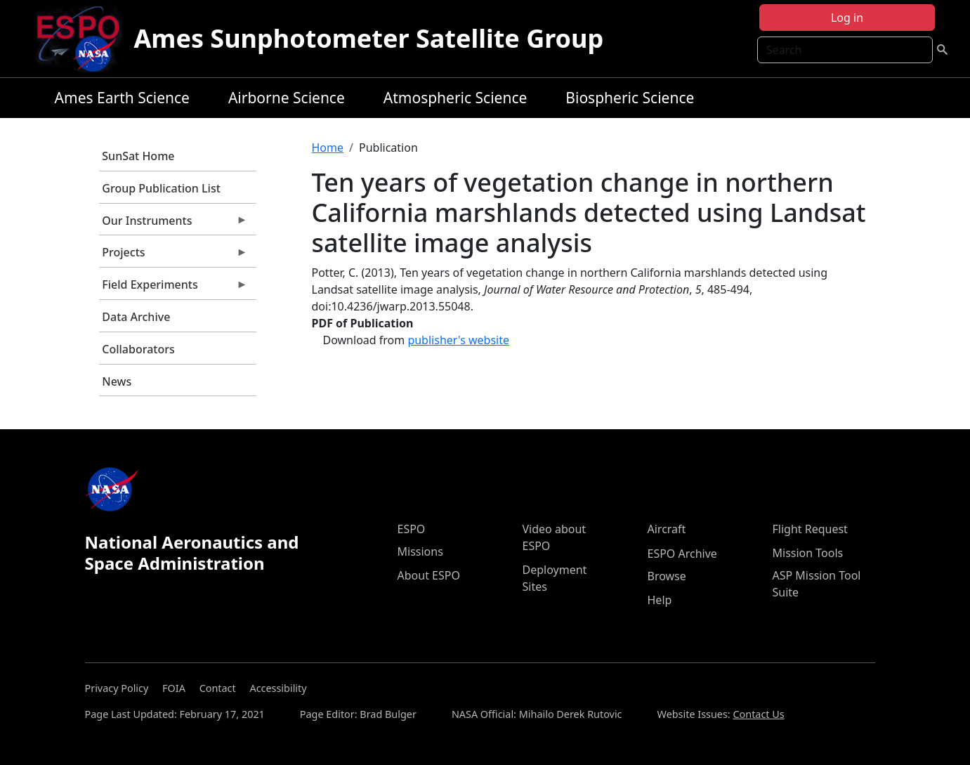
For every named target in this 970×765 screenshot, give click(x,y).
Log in (847, 17)
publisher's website (458, 340)
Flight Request (810, 529)
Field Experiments (173, 288)
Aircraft (667, 529)
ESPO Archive (682, 553)
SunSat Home (138, 156)
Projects (173, 255)
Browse (667, 576)
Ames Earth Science (122, 97)
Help (660, 600)
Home (328, 147)
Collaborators (138, 349)
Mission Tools (808, 553)
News (116, 381)
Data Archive (136, 317)
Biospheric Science (629, 97)
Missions (420, 551)
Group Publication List (161, 188)
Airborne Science (286, 97)
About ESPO (429, 575)
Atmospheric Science (455, 97)
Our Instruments (173, 224)
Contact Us (758, 714)
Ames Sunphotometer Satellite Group (368, 38)
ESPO (412, 529)
